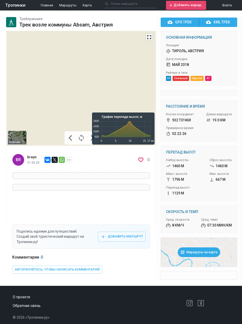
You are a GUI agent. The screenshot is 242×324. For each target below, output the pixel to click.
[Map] (81, 88)
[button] (186, 5)
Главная (47, 5)
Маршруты (68, 5)
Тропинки (15, 5)
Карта (87, 5)
